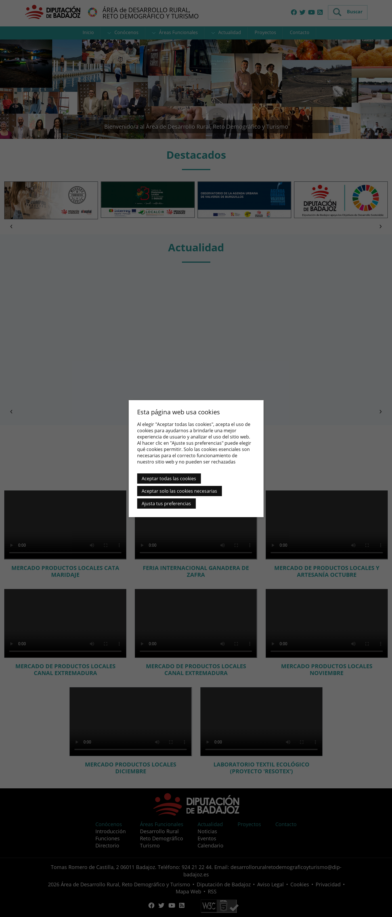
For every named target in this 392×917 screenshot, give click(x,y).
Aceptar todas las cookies (169, 478)
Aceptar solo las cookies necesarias (179, 491)
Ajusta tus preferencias (166, 503)
